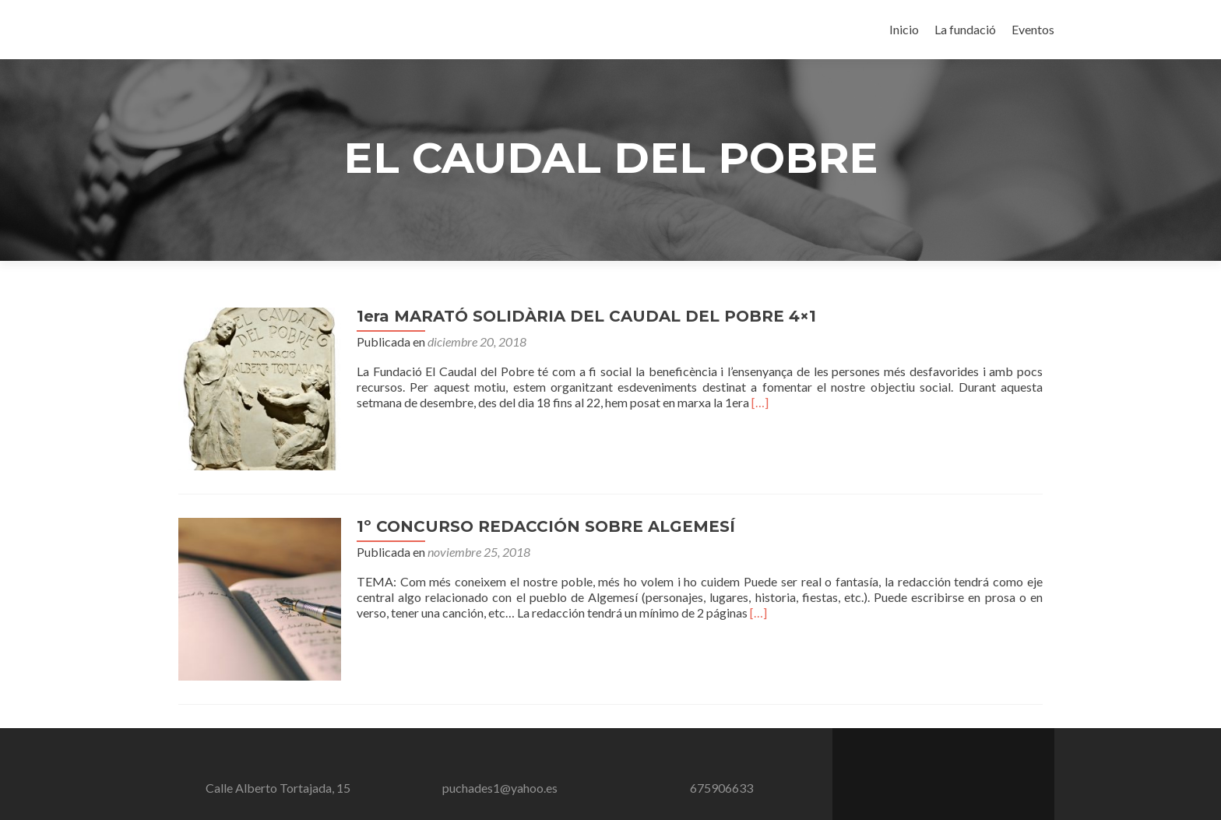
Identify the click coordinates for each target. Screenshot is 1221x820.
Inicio (904, 29)
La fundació (965, 29)
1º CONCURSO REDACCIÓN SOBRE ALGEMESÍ (539, 519)
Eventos (1033, 29)
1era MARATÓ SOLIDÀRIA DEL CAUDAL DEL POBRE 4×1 (579, 316)
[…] (753, 402)
